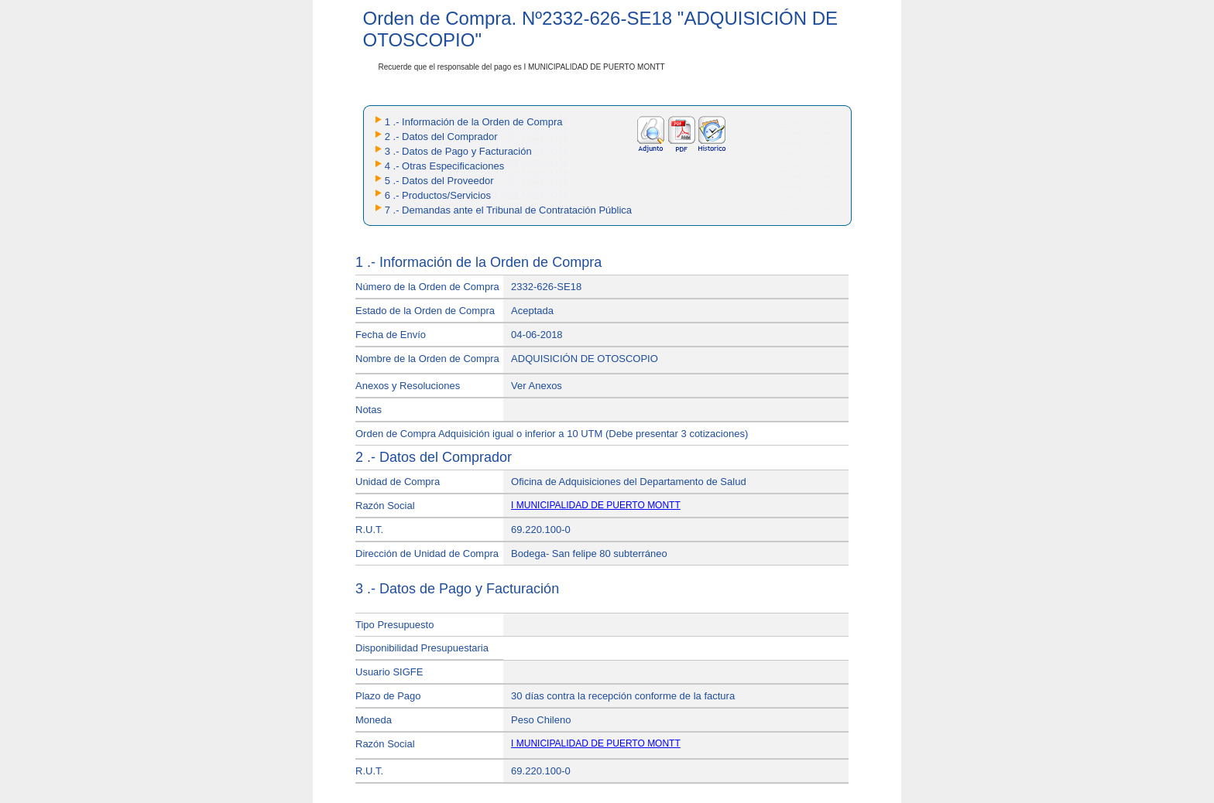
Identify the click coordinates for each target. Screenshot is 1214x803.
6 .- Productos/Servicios (438, 195)
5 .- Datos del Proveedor (439, 180)
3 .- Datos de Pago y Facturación (458, 151)
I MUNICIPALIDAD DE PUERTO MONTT (596, 505)
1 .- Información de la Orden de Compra (474, 122)
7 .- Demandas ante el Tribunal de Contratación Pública (508, 210)
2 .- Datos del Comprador (441, 136)
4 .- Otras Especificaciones (445, 166)
